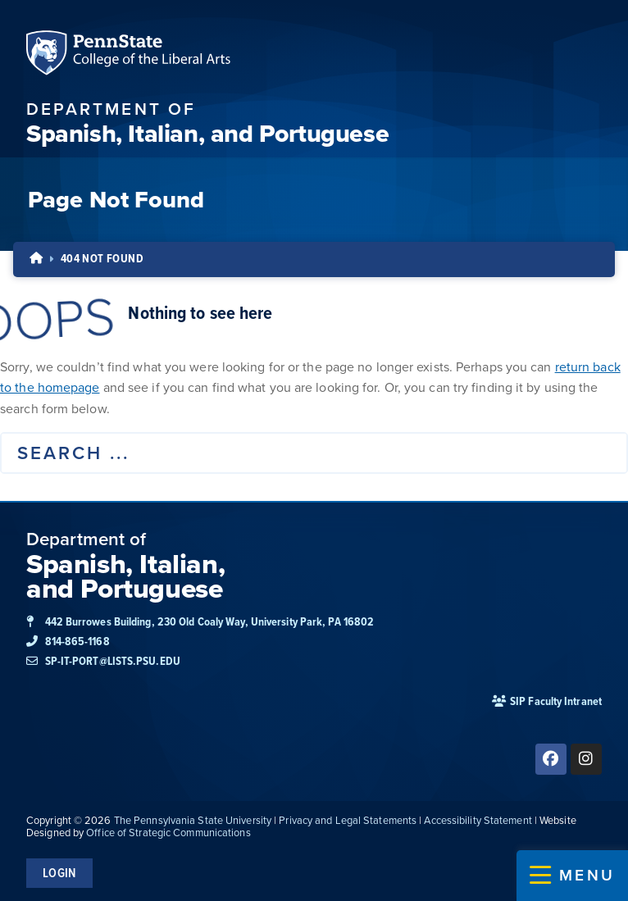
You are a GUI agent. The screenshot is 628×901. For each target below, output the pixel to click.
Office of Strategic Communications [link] (168, 832)
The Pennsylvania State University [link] (192, 820)
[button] (572, 875)
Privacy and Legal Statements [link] (347, 820)
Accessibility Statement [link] (477, 820)
